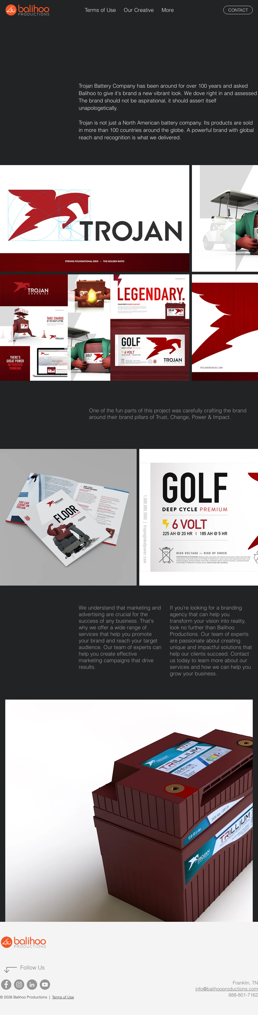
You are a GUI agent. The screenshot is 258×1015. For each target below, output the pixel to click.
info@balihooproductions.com (226, 989)
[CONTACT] (238, 10)
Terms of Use (63, 997)
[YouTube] (45, 984)
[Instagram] (19, 984)
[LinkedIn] (32, 984)
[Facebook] (6, 984)
